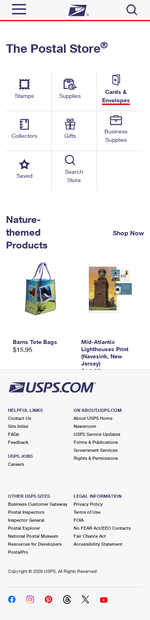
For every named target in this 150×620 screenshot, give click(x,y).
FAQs (13, 434)
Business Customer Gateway (38, 504)
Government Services (96, 450)
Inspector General (26, 520)
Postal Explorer (24, 528)
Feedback (18, 442)
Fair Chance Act (90, 536)
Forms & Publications (96, 442)
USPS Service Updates (97, 434)
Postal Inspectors (26, 512)
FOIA (79, 520)
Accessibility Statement (98, 543)
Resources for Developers (35, 543)
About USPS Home (93, 418)
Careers (16, 464)
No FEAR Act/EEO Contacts (102, 528)
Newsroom (85, 426)
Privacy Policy (88, 504)
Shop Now (128, 232)
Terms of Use (87, 512)
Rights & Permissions (96, 458)
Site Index (18, 426)
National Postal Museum (33, 536)
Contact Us (19, 418)
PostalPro (18, 551)
